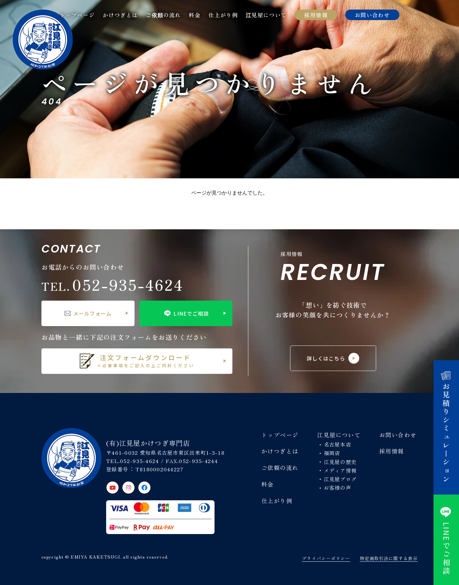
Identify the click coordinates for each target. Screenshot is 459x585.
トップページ (77, 15)
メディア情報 (340, 470)
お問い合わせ (372, 15)
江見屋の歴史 (340, 462)
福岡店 (332, 453)
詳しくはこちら (333, 358)
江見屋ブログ (340, 479)
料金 (194, 15)
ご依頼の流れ (163, 15)
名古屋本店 (337, 444)
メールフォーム (88, 313)
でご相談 (446, 539)
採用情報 (315, 15)
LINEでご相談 (186, 313)
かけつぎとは (120, 15)
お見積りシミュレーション (446, 427)
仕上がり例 (223, 15)
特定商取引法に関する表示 (389, 558)
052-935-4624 (112, 284)
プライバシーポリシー (326, 558)
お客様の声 (337, 487)
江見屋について (266, 15)
